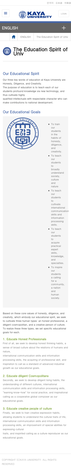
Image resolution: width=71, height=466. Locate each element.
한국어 (50, 2)
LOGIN (64, 13)
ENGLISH (10, 28)
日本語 (58, 2)
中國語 (67, 2)
